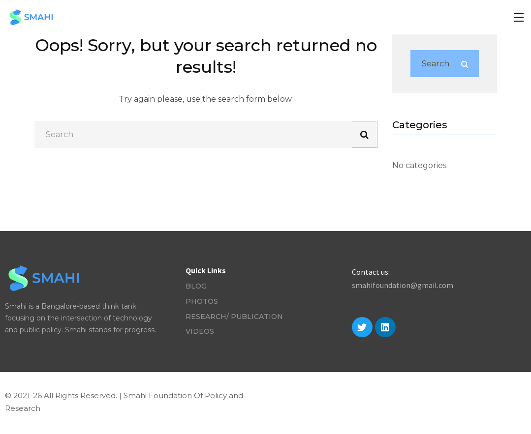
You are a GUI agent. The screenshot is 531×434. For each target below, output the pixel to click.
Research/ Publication (234, 316)
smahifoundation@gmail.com (402, 285)
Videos (200, 331)
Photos (202, 301)
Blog (196, 286)
